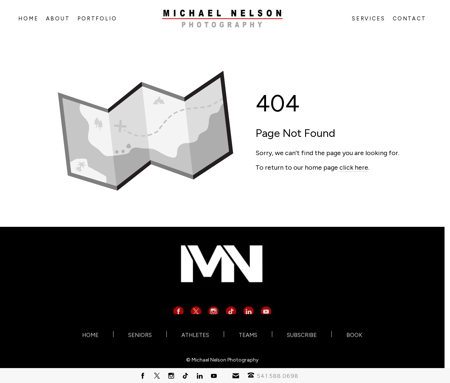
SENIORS (140, 335)
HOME (90, 335)
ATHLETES (195, 335)
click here (353, 167)
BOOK (354, 335)
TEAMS (248, 335)
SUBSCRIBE (302, 335)
